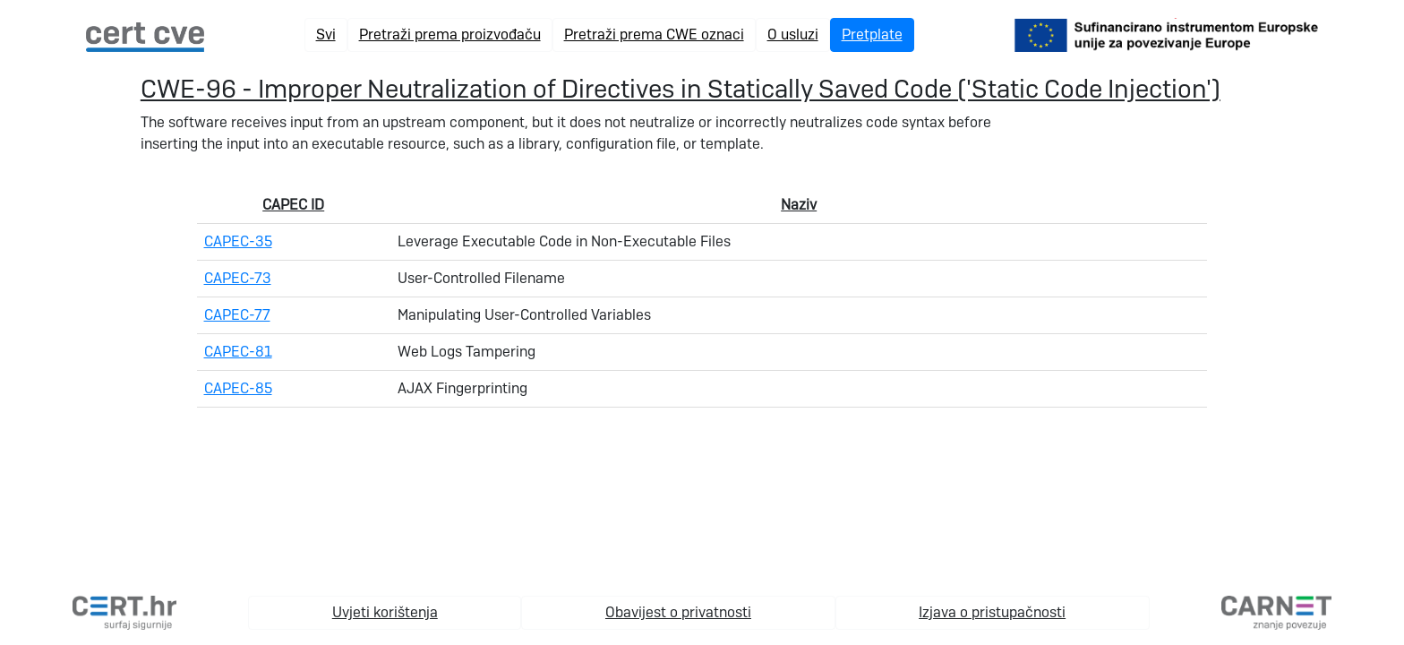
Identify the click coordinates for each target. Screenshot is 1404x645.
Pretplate (872, 34)
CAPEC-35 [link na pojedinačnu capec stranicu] (238, 241)
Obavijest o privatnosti (678, 612)
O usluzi (792, 34)
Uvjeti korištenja (385, 612)
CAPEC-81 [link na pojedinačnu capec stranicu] (238, 351)
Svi (326, 34)
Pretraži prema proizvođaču (450, 34)
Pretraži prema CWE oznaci (654, 34)
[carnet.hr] (1276, 611)
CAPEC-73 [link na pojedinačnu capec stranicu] (237, 278)
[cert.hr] (124, 611)
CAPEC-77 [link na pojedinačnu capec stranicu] (237, 314)
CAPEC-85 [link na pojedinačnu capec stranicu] (238, 388)
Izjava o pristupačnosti (992, 612)
